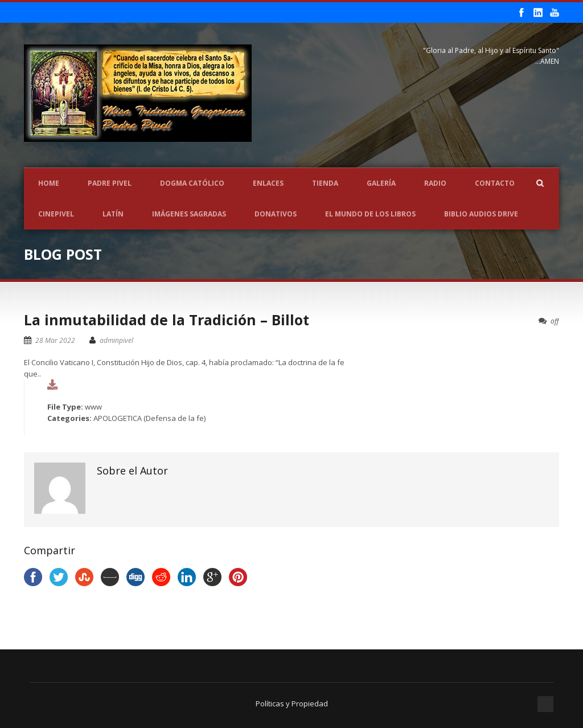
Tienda (325, 183)
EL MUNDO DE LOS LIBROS (370, 214)
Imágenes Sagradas (189, 214)
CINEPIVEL (56, 214)
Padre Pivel (110, 183)
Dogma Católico (192, 183)
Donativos (275, 214)
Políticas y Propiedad (292, 703)
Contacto (495, 183)
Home (48, 183)
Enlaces (268, 183)
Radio (435, 183)
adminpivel (116, 340)
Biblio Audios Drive (481, 214)
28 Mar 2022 (55, 340)
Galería (381, 183)
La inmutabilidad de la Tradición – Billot (166, 319)
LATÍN (113, 214)
